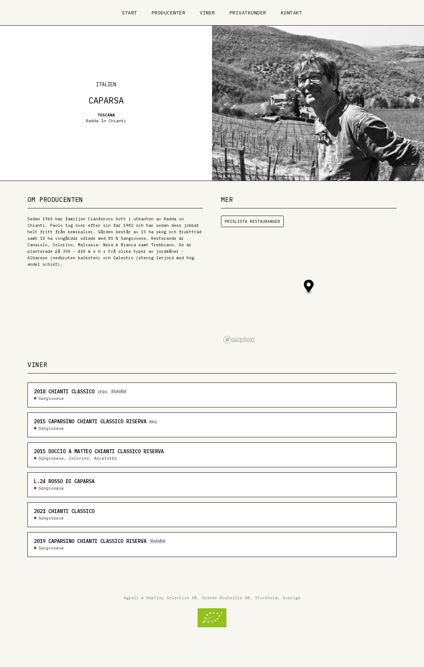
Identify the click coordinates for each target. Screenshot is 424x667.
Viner (207, 13)
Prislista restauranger (252, 221)
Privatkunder (248, 13)
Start (129, 13)
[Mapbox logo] (239, 340)
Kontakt (291, 13)
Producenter (169, 13)
